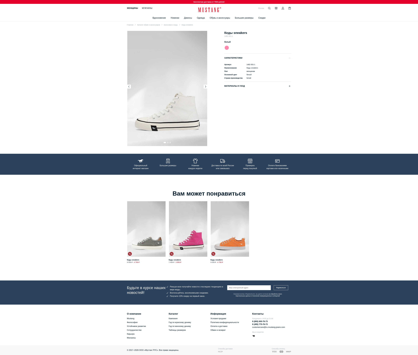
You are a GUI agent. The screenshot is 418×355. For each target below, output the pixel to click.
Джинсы (188, 18)
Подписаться (281, 288)
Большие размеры (244, 18)
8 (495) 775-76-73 (260, 324)
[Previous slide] (129, 87)
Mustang (130, 318)
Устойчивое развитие (136, 326)
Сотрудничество (134, 330)
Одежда (201, 18)
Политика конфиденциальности (224, 322)
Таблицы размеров (177, 330)
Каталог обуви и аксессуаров (148, 25)
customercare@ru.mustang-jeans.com (268, 327)
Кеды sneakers (133, 260)
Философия (132, 322)
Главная (130, 25)
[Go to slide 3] (170, 142)
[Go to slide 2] (167, 142)
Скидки (261, 18)
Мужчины (147, 8)
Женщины (132, 8)
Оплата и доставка (218, 326)
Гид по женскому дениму (180, 326)
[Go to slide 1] (165, 142)
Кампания (173, 318)
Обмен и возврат (218, 330)
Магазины (131, 338)
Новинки (175, 18)
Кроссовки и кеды (171, 25)
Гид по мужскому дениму (180, 322)
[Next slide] (206, 87)
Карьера (130, 334)
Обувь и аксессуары (220, 18)
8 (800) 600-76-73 (260, 321)
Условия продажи (218, 318)
